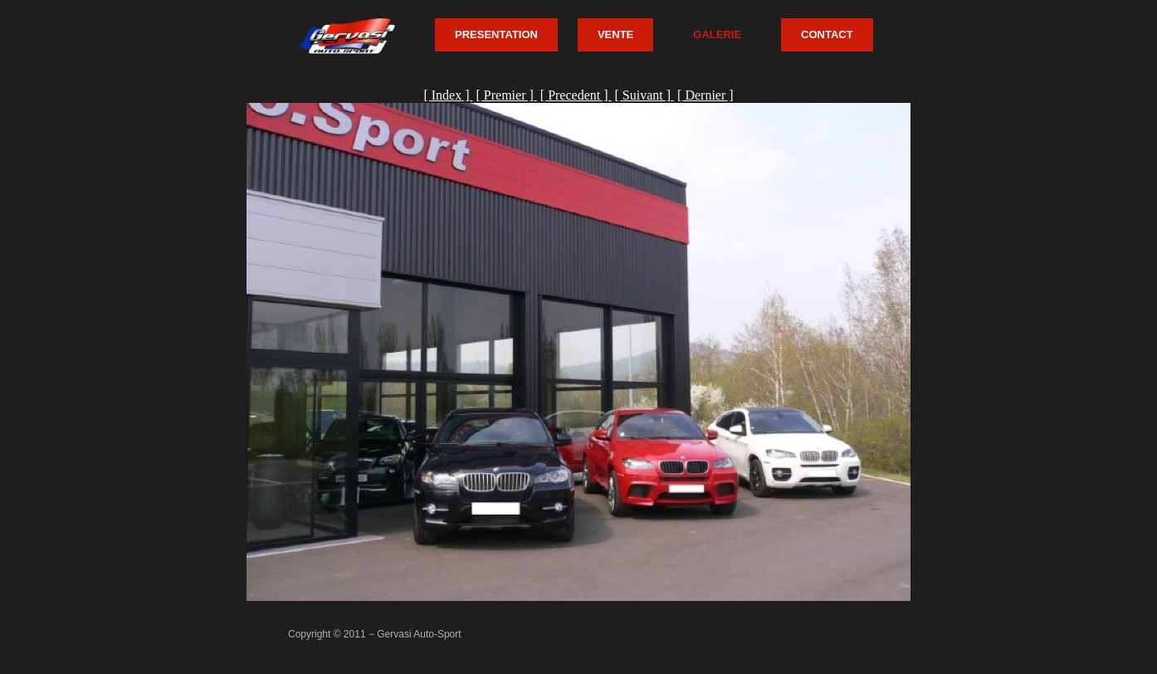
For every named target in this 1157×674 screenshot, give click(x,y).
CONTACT (827, 34)
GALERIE (717, 34)
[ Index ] (447, 95)
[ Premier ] (506, 95)
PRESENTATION (496, 34)
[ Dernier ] (705, 95)
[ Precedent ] (576, 95)
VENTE (615, 34)
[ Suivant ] (645, 95)
